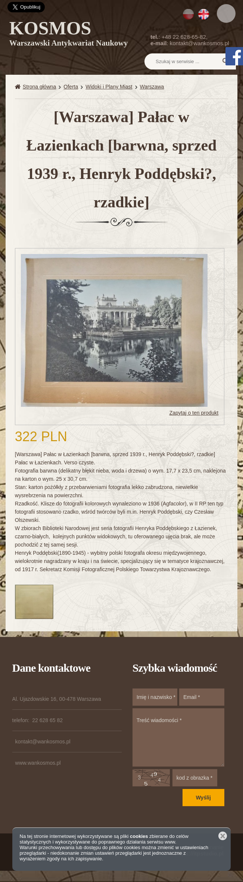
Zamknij (222, 836)
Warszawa (152, 87)
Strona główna (39, 87)
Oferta (70, 87)
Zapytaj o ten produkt (194, 413)
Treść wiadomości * (178, 737)
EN (203, 14)
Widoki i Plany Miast (108, 87)
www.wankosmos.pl (38, 763)
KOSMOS (68, 34)
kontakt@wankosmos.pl (199, 43)
